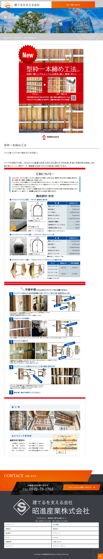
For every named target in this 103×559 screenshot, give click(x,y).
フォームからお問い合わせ (81, 487)
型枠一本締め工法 (30, 38)
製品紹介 (17, 38)
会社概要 (56, 524)
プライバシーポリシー (59, 546)
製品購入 (8, 533)
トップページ (9, 524)
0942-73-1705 (37, 489)
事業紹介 (8, 529)
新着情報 (8, 542)
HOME (8, 37)
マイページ (56, 533)
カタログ (55, 537)
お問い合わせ (73, 5)
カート (7, 537)
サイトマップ (9, 546)
